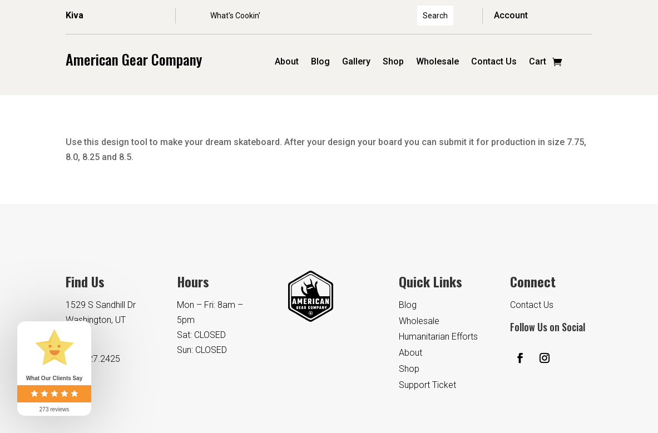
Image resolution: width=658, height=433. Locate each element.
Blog (320, 62)
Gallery (356, 62)
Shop (393, 62)
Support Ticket (427, 385)
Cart (537, 62)
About (287, 62)
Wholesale (437, 62)
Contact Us (494, 62)
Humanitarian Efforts (438, 336)
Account (511, 15)
